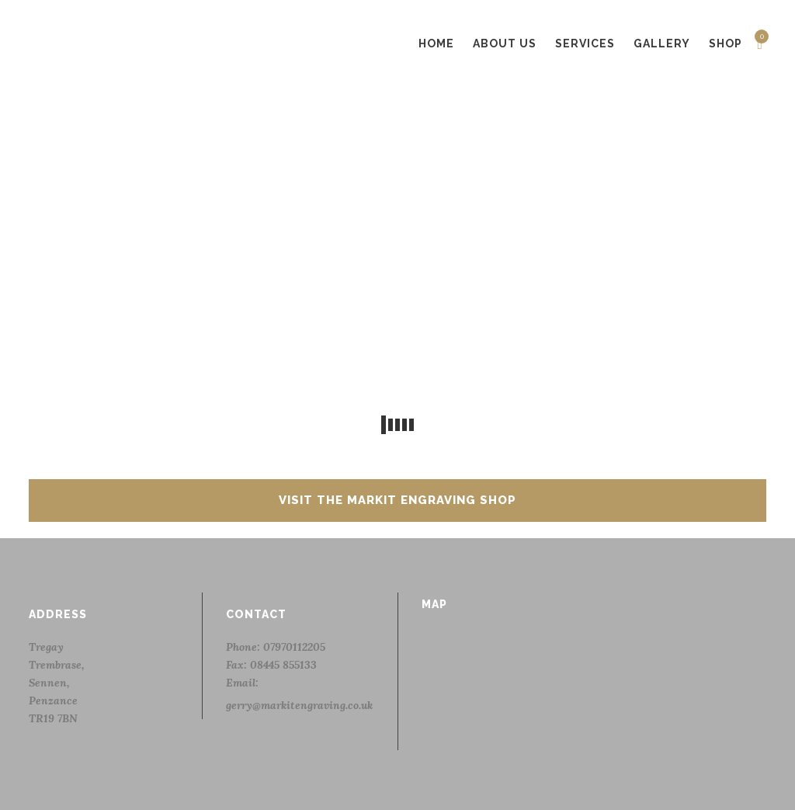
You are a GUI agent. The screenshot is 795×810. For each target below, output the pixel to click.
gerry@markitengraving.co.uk (299, 705)
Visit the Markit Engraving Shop (397, 500)
